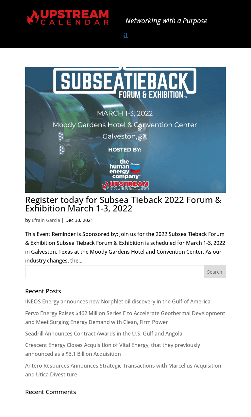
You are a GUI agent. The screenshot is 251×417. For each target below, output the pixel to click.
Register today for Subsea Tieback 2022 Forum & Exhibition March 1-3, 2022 (123, 204)
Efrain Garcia (46, 220)
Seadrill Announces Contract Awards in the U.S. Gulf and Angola (103, 333)
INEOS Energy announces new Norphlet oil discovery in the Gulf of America (117, 301)
